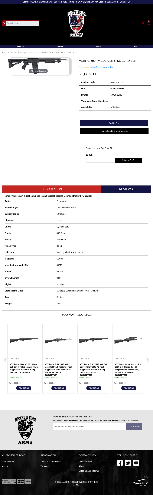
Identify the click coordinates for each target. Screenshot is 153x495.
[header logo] (76, 23)
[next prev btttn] (5, 360)
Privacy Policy (85, 461)
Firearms (13, 53)
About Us (83, 466)
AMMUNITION (20, 46)
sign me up (128, 160)
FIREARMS (60, 46)
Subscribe (134, 426)
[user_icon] (143, 23)
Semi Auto (34, 53)
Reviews (126, 189)
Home (4, 53)
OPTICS (98, 46)
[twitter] (136, 462)
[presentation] (76, 437)
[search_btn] (4, 23)
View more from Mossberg (94, 101)
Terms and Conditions (50, 461)
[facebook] (120, 462)
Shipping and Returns (89, 471)
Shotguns (23, 53)
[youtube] (128, 462)
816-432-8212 (60, 2)
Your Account (8, 461)
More (135, 46)
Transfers (44, 466)
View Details (24, 388)
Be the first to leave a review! (101, 67)
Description (52, 189)
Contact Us (125, 2)
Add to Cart (114, 123)
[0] (149, 23)
